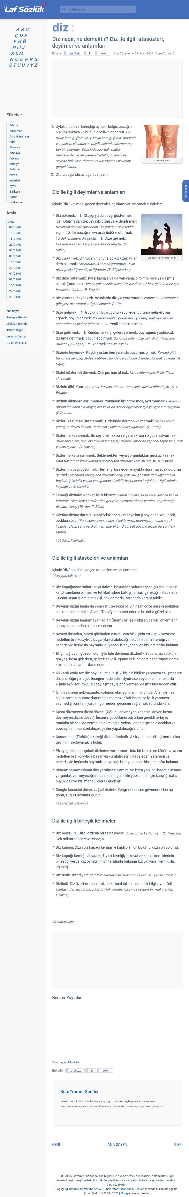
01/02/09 (15, 250)
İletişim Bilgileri (15, 330)
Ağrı (12, 141)
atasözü (74, 53)
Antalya (14, 164)
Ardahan (15, 169)
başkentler (16, 202)
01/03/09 (15, 273)
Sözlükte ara (77, 9)
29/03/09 (15, 296)
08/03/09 (15, 279)
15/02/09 (15, 262)
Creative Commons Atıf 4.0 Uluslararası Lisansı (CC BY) (104, 1189)
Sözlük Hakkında (17, 323)
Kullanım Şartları (16, 336)
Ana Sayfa (13, 311)
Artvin (13, 175)
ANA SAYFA (117, 1144)
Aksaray (14, 147)
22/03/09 (15, 291)
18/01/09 (15, 238)
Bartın (13, 197)
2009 (11, 222)
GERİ (56, 1144)
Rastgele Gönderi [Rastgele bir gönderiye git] (17, 317)
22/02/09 (15, 267)
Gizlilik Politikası (16, 342)
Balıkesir (14, 191)
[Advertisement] (117, 89)
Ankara (14, 158)
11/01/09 (15, 233)
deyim (104, 53)
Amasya (14, 153)
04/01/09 (15, 227)
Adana (13, 125)
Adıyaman (15, 131)
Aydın (13, 186)
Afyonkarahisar (19, 136)
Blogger (125, 1193)
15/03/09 (15, 285)
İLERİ (178, 1144)
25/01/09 (15, 244)
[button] (118, 1093)
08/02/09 (15, 256)
